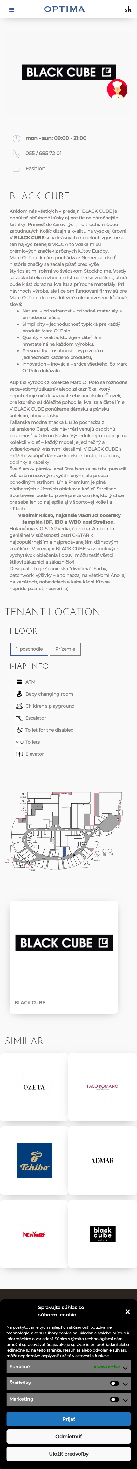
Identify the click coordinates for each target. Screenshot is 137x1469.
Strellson (74, 469)
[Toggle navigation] (12, 9)
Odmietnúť (68, 1437)
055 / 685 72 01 (43, 153)
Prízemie (65, 649)
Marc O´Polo (24, 258)
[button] (127, 1311)
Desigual (19, 568)
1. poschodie (29, 649)
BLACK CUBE (97, 211)
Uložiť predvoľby (68, 1454)
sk (128, 10)
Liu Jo (71, 422)
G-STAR (48, 529)
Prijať (68, 1419)
